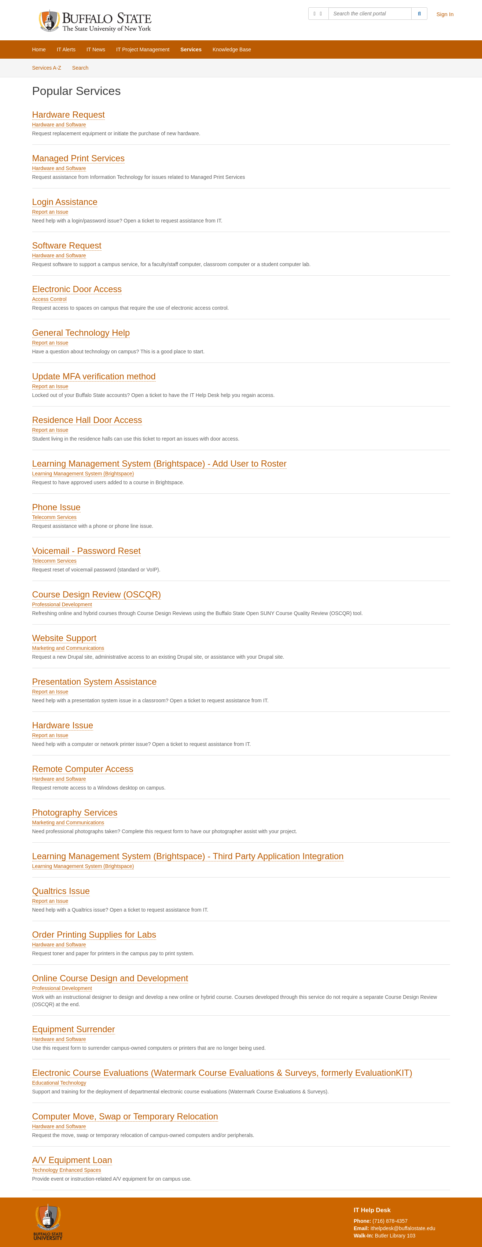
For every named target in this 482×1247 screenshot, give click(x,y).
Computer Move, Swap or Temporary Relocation (125, 1116)
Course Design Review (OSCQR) (96, 594)
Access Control (49, 299)
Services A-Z (46, 68)
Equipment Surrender (73, 1029)
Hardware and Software (59, 125)
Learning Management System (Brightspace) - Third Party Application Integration (188, 856)
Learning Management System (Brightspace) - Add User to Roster (159, 463)
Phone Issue (56, 507)
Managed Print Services (78, 158)
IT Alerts (66, 49)
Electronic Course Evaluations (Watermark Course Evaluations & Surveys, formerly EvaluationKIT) (222, 1073)
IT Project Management (142, 49)
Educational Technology (59, 1083)
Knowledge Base (232, 49)
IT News (96, 49)
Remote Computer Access (82, 769)
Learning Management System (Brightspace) (83, 474)
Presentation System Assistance (94, 682)
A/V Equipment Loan (72, 1160)
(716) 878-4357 (390, 1221)
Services (191, 49)
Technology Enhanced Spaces (66, 1170)
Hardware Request (68, 114)
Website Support (64, 638)
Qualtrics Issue (61, 891)
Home (39, 49)
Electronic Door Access (77, 289)
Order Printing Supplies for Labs (94, 934)
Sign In (445, 14)
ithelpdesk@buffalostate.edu (403, 1228)
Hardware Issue (62, 725)
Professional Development (62, 604)
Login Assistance (65, 202)
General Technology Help (81, 333)
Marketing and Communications (68, 648)
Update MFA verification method (94, 376)
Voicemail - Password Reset (86, 551)
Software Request (67, 245)
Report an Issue (50, 212)
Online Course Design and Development (110, 978)
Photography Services (75, 812)
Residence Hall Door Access (87, 420)
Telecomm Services (54, 517)
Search (80, 68)
